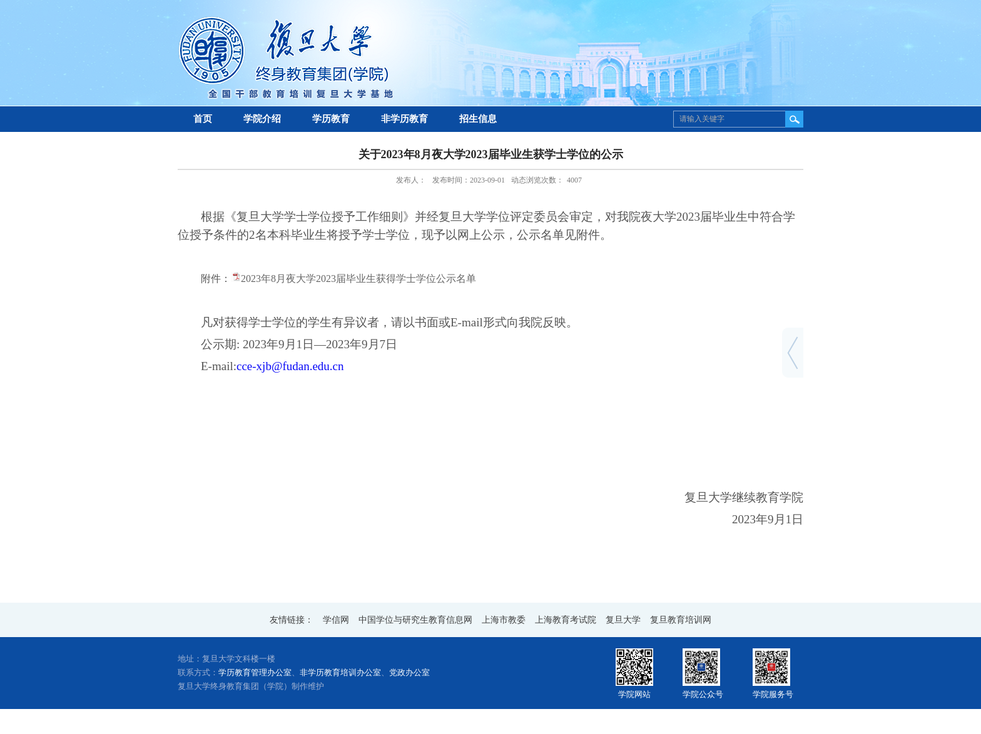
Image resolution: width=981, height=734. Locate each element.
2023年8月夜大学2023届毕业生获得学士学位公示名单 (358, 278)
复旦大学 (623, 620)
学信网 (336, 620)
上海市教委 (504, 620)
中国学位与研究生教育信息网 (415, 620)
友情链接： (291, 620)
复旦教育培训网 (680, 620)
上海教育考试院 (565, 620)
